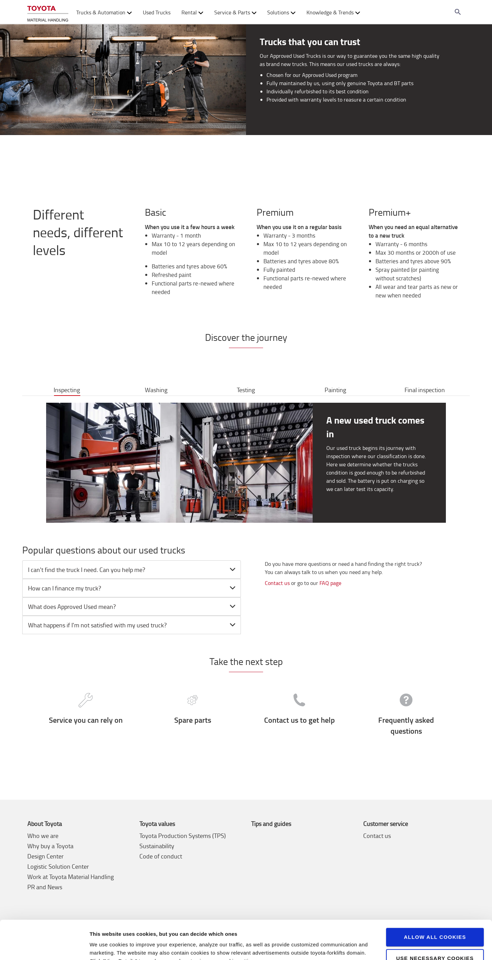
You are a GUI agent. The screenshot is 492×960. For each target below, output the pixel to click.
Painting (335, 390)
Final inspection (425, 390)
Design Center (45, 856)
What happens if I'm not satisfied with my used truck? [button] (132, 625)
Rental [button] (192, 12)
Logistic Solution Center (58, 866)
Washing (156, 390)
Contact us (277, 583)
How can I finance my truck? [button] (132, 588)
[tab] (131, 569)
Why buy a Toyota (50, 846)
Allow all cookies (435, 904)
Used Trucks (156, 12)
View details (104, 946)
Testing (246, 390)
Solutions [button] (281, 12)
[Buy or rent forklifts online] (47, 12)
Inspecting (67, 390)
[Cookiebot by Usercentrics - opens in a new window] (44, 947)
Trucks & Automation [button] (104, 12)
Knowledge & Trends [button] (333, 12)
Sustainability (156, 846)
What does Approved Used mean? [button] (132, 606)
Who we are (42, 835)
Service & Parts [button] (235, 12)
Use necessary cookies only (435, 928)
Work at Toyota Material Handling (70, 876)
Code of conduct (160, 856)
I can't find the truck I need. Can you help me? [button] (132, 569)
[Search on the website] (458, 12)
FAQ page (329, 583)
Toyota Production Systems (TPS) (182, 835)
